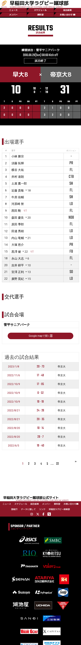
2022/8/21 (13, 410)
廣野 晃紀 (17, 278)
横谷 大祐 (17, 170)
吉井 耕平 (17, 265)
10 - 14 (40, 428)
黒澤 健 (16, 251)
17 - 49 (40, 375)
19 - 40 (40, 445)
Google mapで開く (40, 335)
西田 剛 (16, 210)
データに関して (28, 509)
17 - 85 (40, 384)
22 (57, 463)
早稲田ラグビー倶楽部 (59, 509)
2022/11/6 (13, 375)
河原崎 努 (17, 204)
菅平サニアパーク (48, 50)
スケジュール (40, 10)
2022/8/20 (13, 428)
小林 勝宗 (17, 156)
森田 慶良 (17, 217)
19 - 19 (40, 401)
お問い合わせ (67, 14)
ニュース (13, 10)
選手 (13, 150)
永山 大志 (17, 258)
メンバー (13, 14)
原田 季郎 (17, 224)
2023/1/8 (13, 366)
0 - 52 (40, 392)
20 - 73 (40, 366)
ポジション (71, 150)
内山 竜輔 (17, 238)
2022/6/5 (13, 445)
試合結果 (67, 10)
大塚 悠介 (17, 244)
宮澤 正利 (17, 272)
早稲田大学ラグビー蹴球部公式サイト (42, 498)
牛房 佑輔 (17, 197)
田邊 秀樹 (17, 231)
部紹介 (14, 509)
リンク (42, 509)
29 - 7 (40, 436)
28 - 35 (40, 419)
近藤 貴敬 (17, 190)
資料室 (40, 14)
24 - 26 (40, 410)
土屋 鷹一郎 (19, 183)
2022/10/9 (13, 384)
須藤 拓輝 (17, 163)
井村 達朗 (17, 176)
